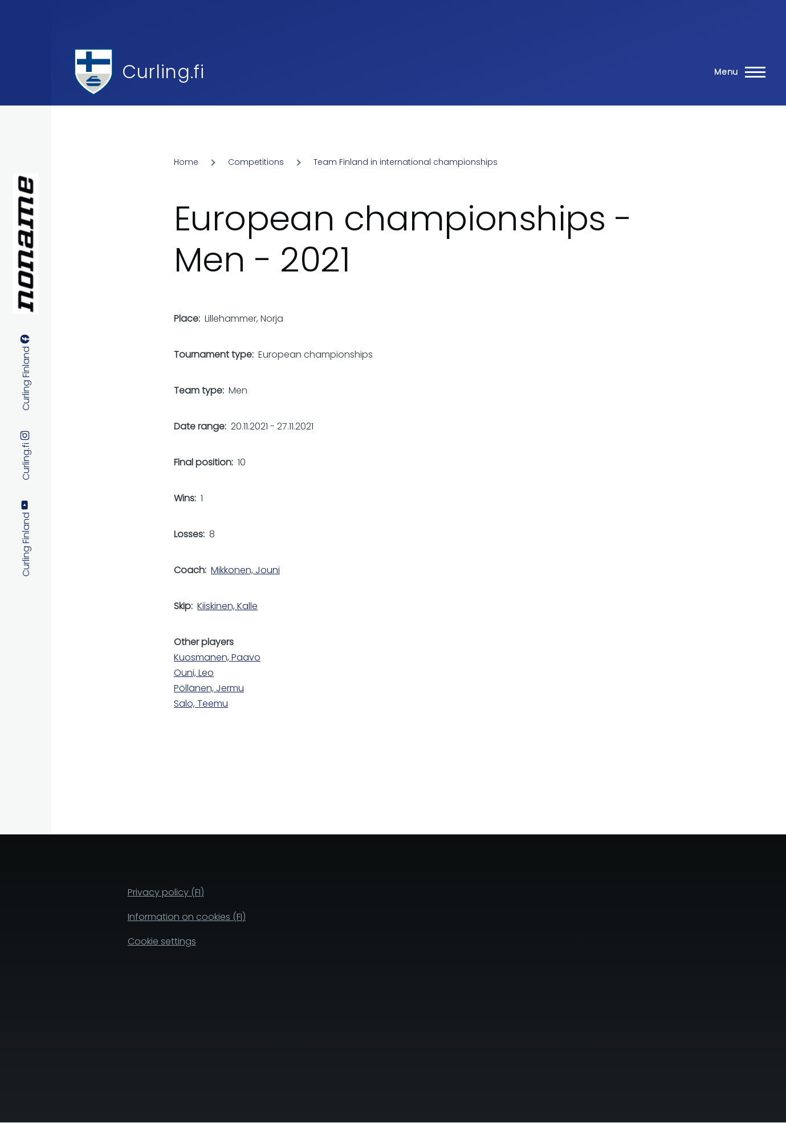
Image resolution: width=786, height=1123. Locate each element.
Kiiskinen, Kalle (227, 606)
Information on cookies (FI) (187, 916)
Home (186, 162)
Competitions (256, 162)
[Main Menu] (736, 72)
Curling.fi (163, 71)
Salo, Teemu (201, 703)
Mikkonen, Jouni (245, 570)
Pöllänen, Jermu (209, 688)
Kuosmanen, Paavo (217, 657)
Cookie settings (162, 941)
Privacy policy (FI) (166, 892)
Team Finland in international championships (405, 162)
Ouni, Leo (194, 672)
